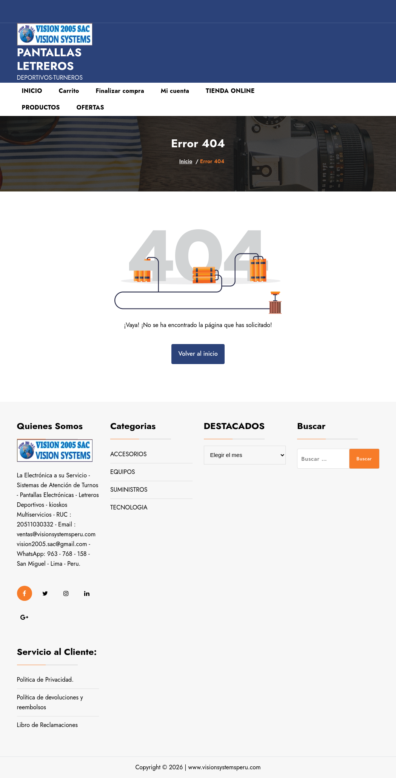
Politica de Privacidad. (45, 679)
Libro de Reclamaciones (47, 725)
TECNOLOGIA (128, 507)
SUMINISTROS (129, 489)
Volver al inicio (197, 353)
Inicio (185, 161)
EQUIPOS (122, 472)
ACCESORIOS (128, 454)
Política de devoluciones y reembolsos (50, 702)
